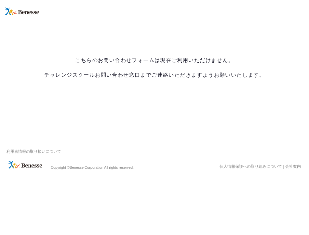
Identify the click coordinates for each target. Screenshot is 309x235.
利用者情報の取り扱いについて (34, 151)
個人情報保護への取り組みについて (251, 166)
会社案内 (293, 166)
